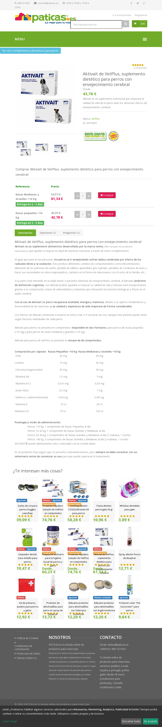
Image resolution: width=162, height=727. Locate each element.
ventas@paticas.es (48, 3)
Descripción (25, 232)
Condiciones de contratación (23, 647)
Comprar (106, 195)
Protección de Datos (28, 653)
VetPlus (95, 118)
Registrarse (141, 15)
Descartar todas (131, 721)
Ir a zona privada (122, 15)
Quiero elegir (9, 721)
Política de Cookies (27, 638)
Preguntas (71, 232)
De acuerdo (150, 721)
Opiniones (48, 232)
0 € (143, 23)
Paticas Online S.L (27, 658)
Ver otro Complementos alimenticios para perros (30, 50)
